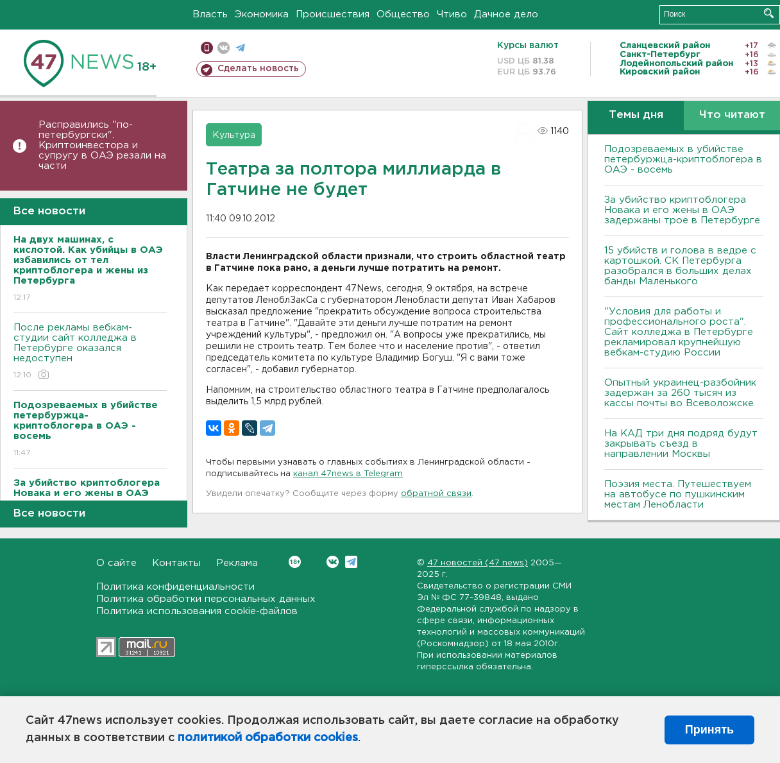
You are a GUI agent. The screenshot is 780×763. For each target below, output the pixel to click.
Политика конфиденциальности (175, 587)
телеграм (240, 48)
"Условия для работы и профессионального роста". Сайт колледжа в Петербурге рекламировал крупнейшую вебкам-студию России (678, 332)
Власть (210, 14)
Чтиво (452, 14)
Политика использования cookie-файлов (197, 611)
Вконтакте (295, 562)
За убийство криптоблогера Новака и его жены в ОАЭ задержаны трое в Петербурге (682, 210)
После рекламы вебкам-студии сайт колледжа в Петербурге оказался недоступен (90, 352)
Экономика (262, 14)
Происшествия (332, 14)
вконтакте (223, 48)
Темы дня (636, 115)
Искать (769, 13)
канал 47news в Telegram (348, 473)
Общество (403, 14)
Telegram (351, 562)
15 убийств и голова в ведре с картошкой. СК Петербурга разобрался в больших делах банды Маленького (680, 266)
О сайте (116, 563)
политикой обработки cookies (268, 738)
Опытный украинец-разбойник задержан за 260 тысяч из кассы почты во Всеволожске (680, 393)
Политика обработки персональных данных (206, 599)
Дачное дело (506, 14)
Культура (233, 135)
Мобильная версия (207, 48)
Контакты (176, 563)
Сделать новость (258, 69)
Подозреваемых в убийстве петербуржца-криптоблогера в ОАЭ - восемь (683, 159)
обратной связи (436, 493)
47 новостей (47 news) (477, 563)
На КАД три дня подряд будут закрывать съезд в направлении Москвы (681, 443)
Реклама (237, 563)
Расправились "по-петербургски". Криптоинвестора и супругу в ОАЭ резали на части (102, 145)
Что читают (732, 115)
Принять (709, 729)
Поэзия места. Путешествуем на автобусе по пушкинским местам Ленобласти (677, 494)
